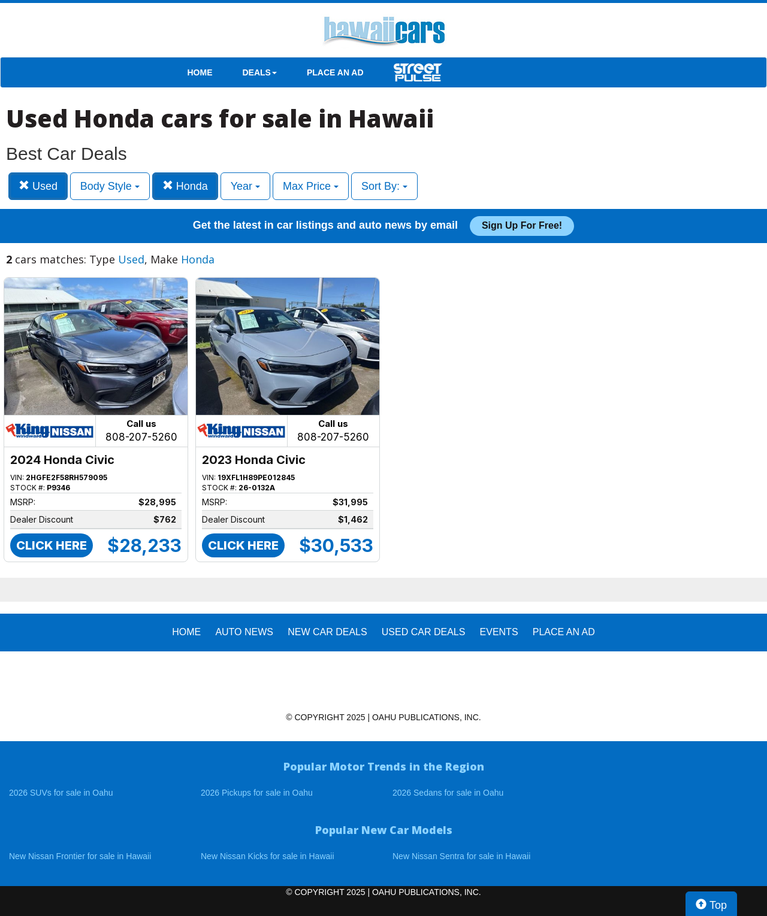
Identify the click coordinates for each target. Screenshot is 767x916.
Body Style (110, 186)
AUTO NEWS (244, 632)
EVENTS (499, 632)
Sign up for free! (522, 225)
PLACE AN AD (335, 72)
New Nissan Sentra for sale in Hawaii (461, 856)
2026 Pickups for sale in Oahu (257, 792)
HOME (200, 72)
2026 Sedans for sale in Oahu (447, 792)
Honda (185, 186)
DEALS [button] (260, 72)
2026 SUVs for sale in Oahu (61, 792)
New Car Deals (327, 632)
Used (38, 186)
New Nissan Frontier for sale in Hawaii (80, 856)
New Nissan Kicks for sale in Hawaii (267, 856)
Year (245, 186)
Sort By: (384, 186)
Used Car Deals (424, 632)
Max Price (311, 186)
